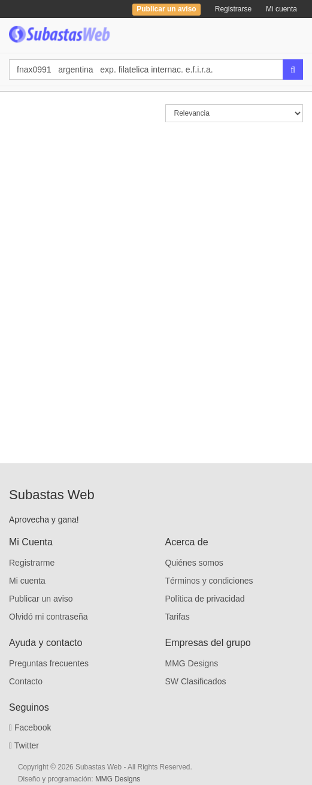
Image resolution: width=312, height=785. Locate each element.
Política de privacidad (205, 598)
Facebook (30, 727)
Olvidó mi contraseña (48, 616)
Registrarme (31, 562)
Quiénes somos (194, 562)
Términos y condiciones (209, 580)
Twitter (24, 745)
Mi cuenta (281, 9)
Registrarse (233, 9)
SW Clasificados (195, 681)
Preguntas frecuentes (49, 663)
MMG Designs (192, 663)
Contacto (26, 681)
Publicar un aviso (41, 598)
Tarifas (177, 616)
